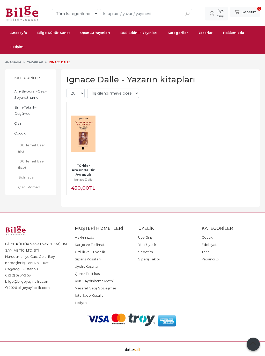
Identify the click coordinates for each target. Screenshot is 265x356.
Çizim (19, 123)
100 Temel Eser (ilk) (31, 148)
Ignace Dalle (83, 179)
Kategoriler (27, 78)
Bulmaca (26, 177)
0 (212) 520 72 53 (18, 275)
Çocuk (20, 133)
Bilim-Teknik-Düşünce (25, 110)
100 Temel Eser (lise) (31, 164)
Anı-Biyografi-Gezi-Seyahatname (30, 94)
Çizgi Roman (29, 187)
